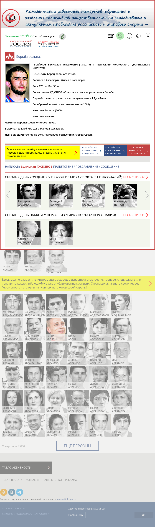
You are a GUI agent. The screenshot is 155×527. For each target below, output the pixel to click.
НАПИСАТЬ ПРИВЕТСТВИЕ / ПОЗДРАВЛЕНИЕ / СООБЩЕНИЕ (62, 168)
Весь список (134, 179)
